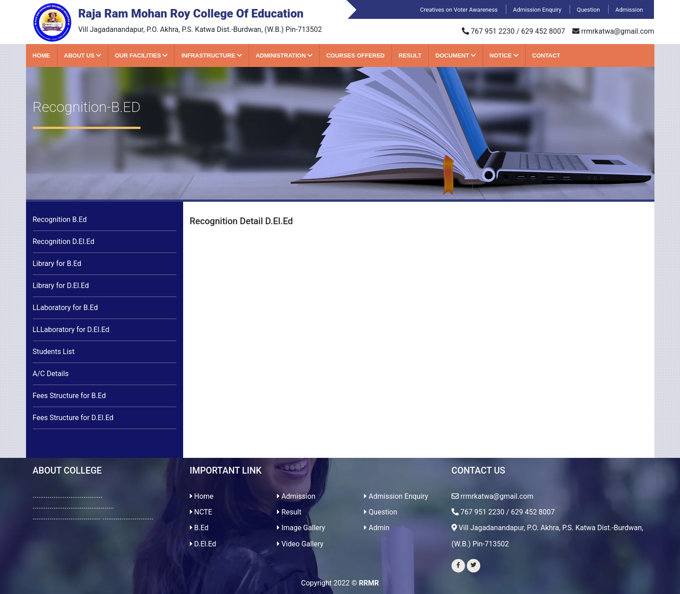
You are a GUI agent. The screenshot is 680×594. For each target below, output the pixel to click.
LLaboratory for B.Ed (65, 307)
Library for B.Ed (57, 263)
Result (410, 55)
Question (589, 9)
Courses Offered (355, 55)
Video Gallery (300, 544)
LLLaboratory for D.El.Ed (71, 329)
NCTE (201, 512)
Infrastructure (211, 55)
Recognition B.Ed (60, 219)
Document (455, 55)
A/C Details (51, 373)
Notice (504, 55)
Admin (376, 527)
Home (41, 55)
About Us (82, 55)
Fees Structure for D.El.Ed (73, 417)
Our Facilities (141, 55)
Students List (54, 351)
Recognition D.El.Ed (64, 241)
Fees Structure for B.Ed (69, 395)
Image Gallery (301, 527)
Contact (546, 55)
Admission (629, 9)
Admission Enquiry (538, 9)
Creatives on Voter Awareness (459, 9)
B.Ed (199, 527)
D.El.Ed (203, 544)
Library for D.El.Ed (61, 285)
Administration (284, 55)
